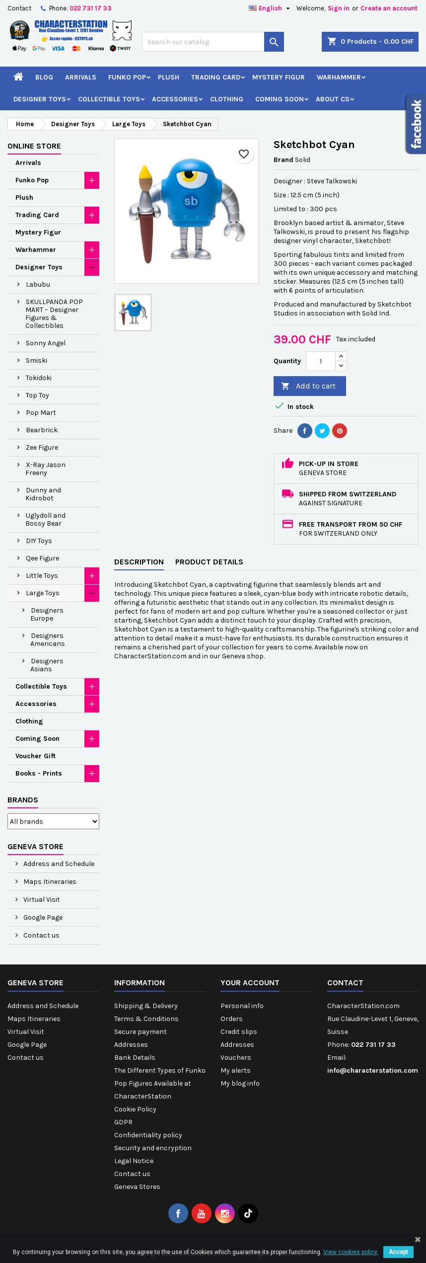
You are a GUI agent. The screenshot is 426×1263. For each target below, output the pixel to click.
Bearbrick (42, 430)
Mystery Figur (278, 77)
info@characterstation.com (372, 1070)
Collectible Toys (109, 99)
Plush (168, 77)
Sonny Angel (46, 343)
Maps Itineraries (49, 881)
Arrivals (80, 77)
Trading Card (215, 77)
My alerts (235, 1070)
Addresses (131, 1044)
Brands (22, 799)
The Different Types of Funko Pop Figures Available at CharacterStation (160, 1083)
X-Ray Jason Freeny (45, 469)
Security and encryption (153, 1148)
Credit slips (238, 1031)
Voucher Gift (35, 756)
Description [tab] (139, 561)
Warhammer (339, 77)
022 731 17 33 (91, 8)
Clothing (226, 99)
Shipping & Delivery (146, 1006)
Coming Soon (279, 99)
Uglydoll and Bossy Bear (45, 519)
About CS (333, 99)
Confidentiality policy (148, 1135)
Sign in (339, 8)
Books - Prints (38, 773)
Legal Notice (133, 1161)
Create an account (389, 8)
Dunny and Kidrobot (43, 494)
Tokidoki (39, 378)
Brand (283, 160)
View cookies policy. (350, 1252)
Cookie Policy (135, 1109)
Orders (231, 1019)
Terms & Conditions (146, 1019)
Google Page (42, 917)
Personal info (242, 1006)
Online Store (34, 146)
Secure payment (140, 1031)
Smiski (36, 360)
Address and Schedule (58, 864)
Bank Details (134, 1057)
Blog (44, 77)
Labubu (38, 284)
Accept (398, 1252)
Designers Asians (47, 665)
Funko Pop (127, 77)
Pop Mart (41, 412)
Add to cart (308, 386)
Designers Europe (47, 614)
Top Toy (37, 395)
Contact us (41, 935)
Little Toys (42, 575)
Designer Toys (39, 99)
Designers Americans (47, 640)
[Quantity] (321, 361)
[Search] (213, 42)
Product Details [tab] (209, 561)
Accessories (175, 99)
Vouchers (235, 1057)
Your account (250, 982)
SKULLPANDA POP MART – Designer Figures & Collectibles (54, 314)
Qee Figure (42, 558)
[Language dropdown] (270, 8)
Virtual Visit (41, 899)
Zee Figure (42, 447)
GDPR (123, 1122)
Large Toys (43, 593)
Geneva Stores (137, 1187)
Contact (19, 8)
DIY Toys (39, 541)
